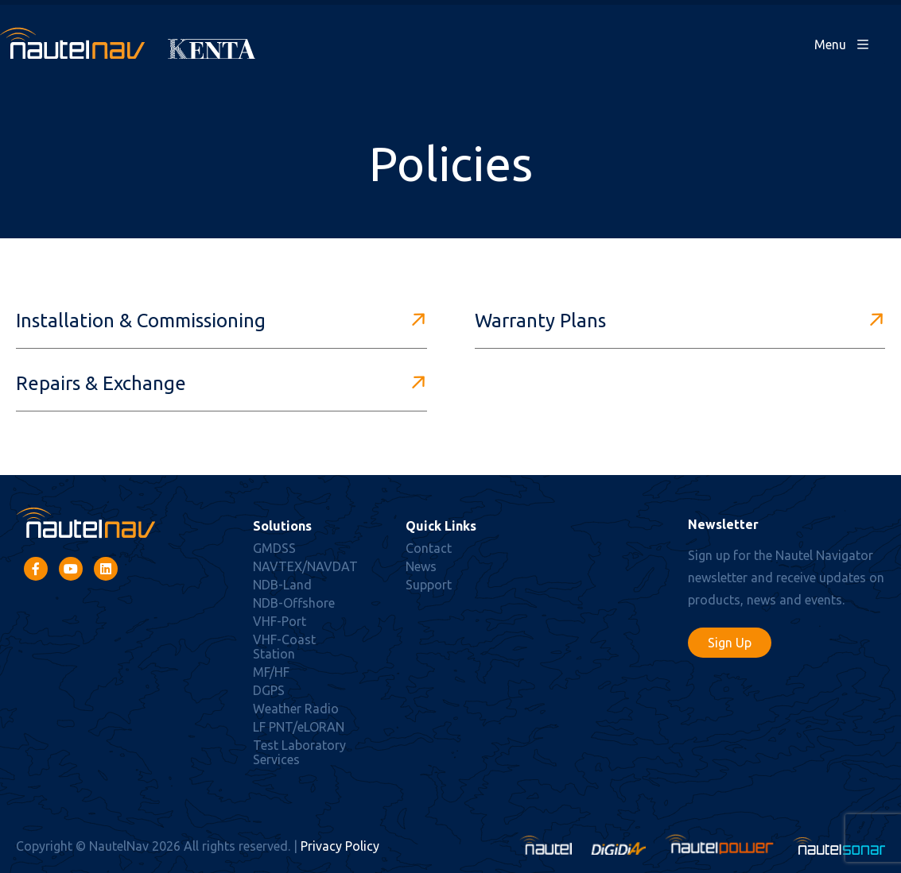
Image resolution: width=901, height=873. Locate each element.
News (421, 566)
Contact (429, 548)
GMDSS (274, 548)
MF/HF (271, 672)
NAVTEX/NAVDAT (305, 566)
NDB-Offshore (294, 603)
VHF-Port (279, 621)
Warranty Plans (540, 320)
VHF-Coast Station (284, 646)
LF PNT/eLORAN (298, 727)
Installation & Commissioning (141, 320)
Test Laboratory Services (299, 752)
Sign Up (729, 642)
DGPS (269, 690)
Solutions (282, 526)
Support (429, 584)
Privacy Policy (340, 846)
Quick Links (441, 526)
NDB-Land (282, 584)
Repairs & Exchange (101, 383)
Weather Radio (296, 708)
